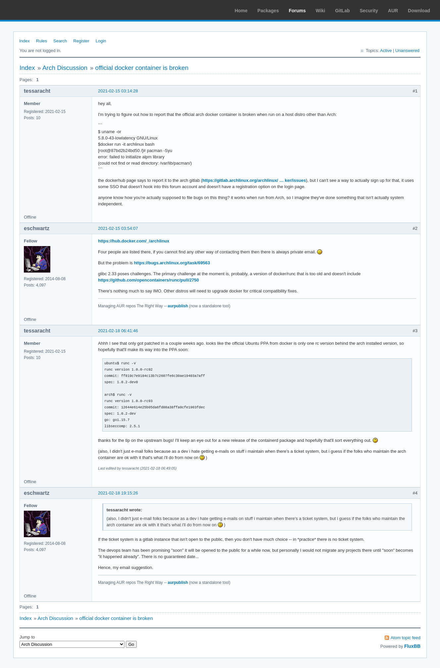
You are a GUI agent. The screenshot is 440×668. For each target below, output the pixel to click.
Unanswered (407, 50)
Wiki (320, 10)
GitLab (342, 10)
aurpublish (178, 306)
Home (241, 10)
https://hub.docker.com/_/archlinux (133, 240)
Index (24, 40)
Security (369, 10)
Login (101, 40)
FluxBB (412, 646)
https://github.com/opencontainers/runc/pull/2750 (148, 280)
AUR (393, 10)
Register (81, 40)
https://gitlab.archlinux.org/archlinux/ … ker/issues (254, 180)
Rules (41, 40)
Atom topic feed (405, 637)
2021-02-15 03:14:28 (118, 90)
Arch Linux (36, 10)
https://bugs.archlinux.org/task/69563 (172, 262)
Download (419, 10)
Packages (268, 10)
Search (60, 40)
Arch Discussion (64, 67)
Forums (297, 10)
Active (386, 50)
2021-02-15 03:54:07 (118, 228)
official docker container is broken (142, 67)
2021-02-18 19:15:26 (118, 492)
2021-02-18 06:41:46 (118, 330)
